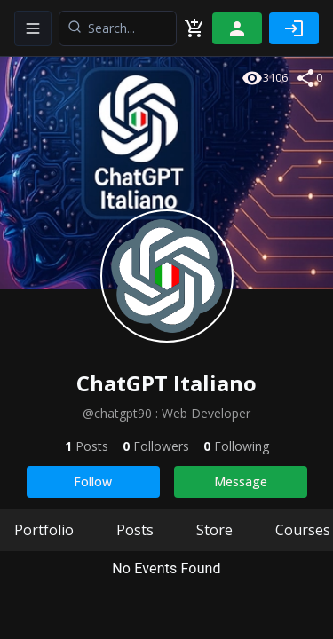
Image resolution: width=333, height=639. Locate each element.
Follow (93, 481)
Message (240, 481)
